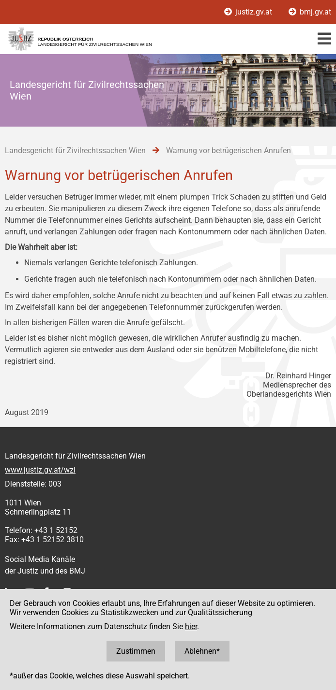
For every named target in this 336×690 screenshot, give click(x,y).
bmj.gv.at (310, 11)
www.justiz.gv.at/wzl (40, 469)
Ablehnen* (202, 651)
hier (191, 626)
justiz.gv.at (249, 11)
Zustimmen (135, 651)
